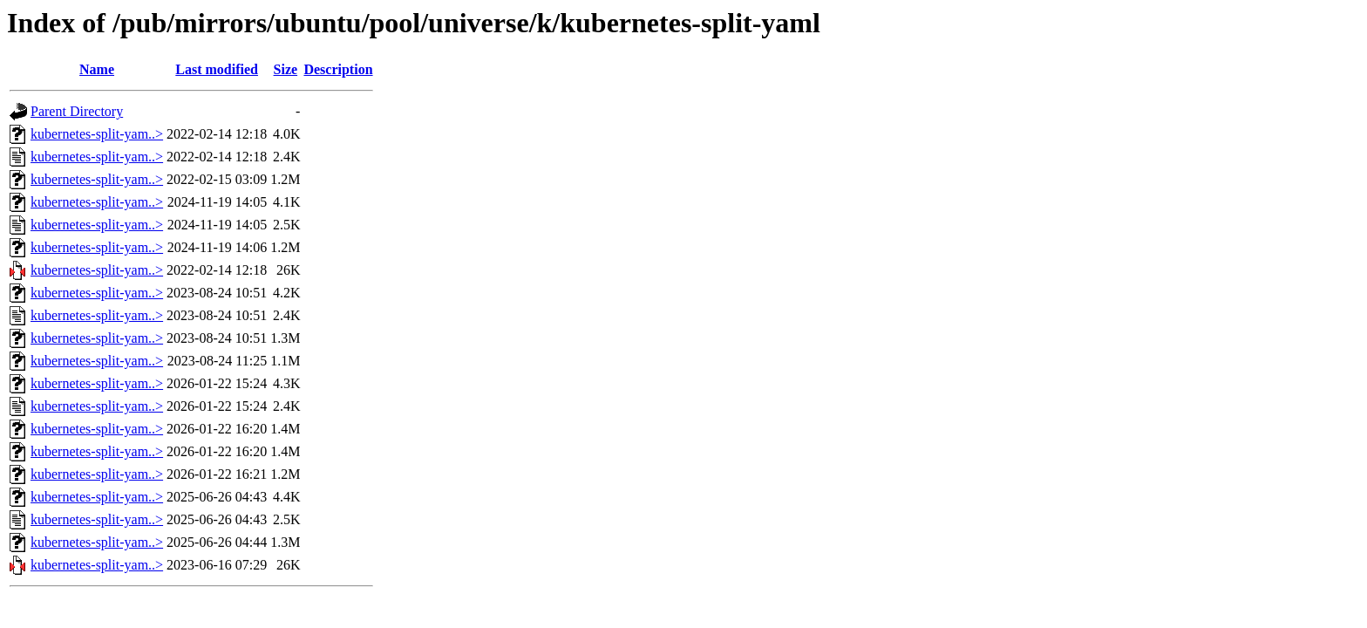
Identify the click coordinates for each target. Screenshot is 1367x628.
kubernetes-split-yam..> (97, 133)
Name (96, 69)
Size (286, 69)
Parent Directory (77, 111)
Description (337, 69)
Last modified (216, 69)
